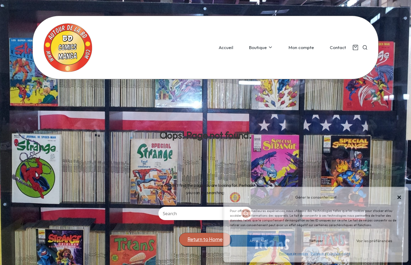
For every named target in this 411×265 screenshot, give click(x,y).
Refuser (316, 240)
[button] (399, 197)
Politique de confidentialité (330, 254)
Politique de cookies (293, 254)
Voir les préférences (374, 240)
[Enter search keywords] (205, 213)
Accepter (258, 240)
